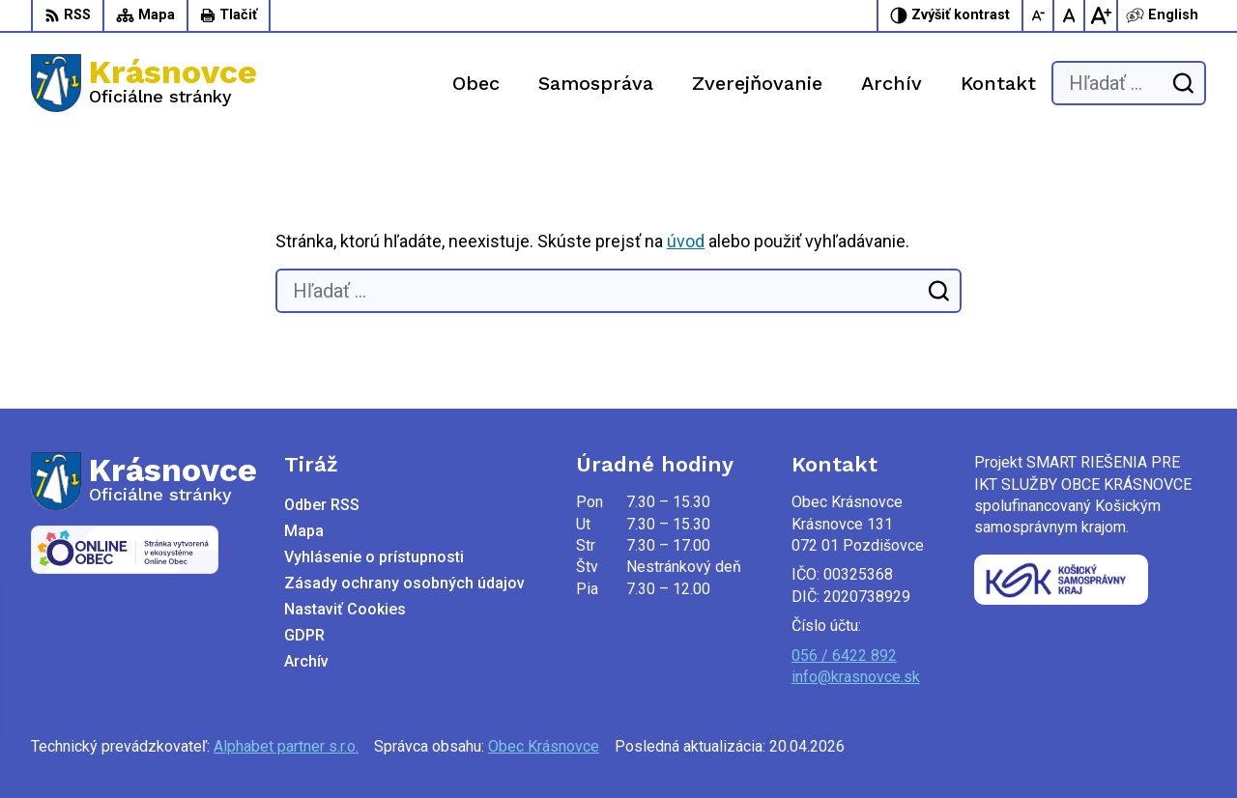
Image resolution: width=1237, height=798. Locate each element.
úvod (686, 241)
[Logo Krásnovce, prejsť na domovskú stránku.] (144, 83)
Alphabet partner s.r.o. (286, 746)
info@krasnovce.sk (855, 677)
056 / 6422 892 (844, 655)
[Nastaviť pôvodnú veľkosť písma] (1069, 15)
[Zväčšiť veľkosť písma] (1100, 15)
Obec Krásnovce (543, 746)
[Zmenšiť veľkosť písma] (1038, 15)
